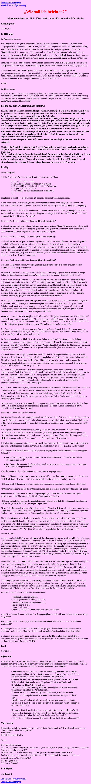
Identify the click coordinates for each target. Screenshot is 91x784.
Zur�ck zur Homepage (11, 2)
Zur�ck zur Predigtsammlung (13, 5)
